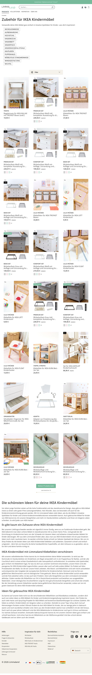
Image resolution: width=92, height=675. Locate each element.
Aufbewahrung (11, 32)
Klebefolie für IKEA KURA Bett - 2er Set (45, 371)
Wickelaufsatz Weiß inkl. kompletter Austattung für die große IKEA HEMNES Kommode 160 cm (45, 116)
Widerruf (50, 651)
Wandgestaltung (12, 61)
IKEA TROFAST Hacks (31, 645)
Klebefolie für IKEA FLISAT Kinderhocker (73, 269)
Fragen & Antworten (8, 640)
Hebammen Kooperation (9, 651)
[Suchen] (52, 7)
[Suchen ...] (34, 7)
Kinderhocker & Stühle (15, 48)
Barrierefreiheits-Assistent (56, 637)
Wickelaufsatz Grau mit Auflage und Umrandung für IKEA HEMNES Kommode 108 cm (15, 269)
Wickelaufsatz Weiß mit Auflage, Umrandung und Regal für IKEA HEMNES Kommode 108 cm (43, 167)
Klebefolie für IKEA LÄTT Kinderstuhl (72, 218)
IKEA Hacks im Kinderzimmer (34, 642)
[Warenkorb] (89, 7)
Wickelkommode (12, 29)
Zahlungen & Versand (8, 653)
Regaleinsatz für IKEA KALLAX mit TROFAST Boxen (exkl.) (15, 116)
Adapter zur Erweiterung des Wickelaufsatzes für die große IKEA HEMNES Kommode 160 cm (45, 422)
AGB (49, 645)
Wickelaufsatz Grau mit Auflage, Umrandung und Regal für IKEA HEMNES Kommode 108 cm (73, 320)
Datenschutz (51, 648)
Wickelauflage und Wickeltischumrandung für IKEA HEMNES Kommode (44, 472)
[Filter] (46, 72)
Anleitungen (5, 637)
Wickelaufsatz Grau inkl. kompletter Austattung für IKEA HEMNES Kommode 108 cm (45, 320)
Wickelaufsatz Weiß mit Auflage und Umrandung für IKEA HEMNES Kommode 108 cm (74, 167)
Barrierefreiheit (52, 640)
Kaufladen (9, 51)
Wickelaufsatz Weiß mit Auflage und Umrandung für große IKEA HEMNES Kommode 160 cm (16, 218)
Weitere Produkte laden (46, 488)
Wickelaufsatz (29, 640)
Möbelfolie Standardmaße (16, 57)
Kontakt (4, 642)
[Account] (82, 7)
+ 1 (41, 123)
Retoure (4, 656)
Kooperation (5, 648)
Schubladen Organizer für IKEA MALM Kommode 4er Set (16, 422)
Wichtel (8, 64)
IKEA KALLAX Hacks (31, 648)
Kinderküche (10, 39)
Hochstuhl (9, 35)
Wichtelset (28, 637)
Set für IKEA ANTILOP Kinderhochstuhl (71, 369)
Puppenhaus (10, 54)
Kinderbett (9, 42)
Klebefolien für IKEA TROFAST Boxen (75, 116)
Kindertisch (10, 45)
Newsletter (5, 645)
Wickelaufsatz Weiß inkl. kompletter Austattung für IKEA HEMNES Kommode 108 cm (15, 167)
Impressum (51, 642)
